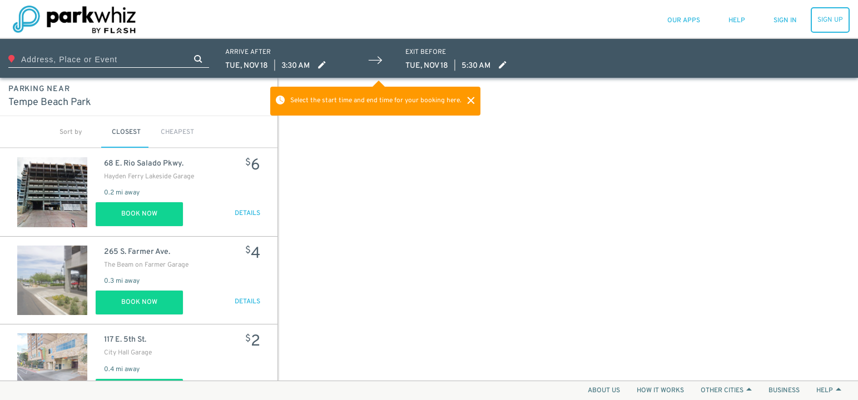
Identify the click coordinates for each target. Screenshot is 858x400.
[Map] (568, 229)
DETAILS (247, 213)
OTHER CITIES (726, 390)
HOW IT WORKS (660, 390)
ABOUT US (604, 390)
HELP (828, 390)
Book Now (139, 213)
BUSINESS (784, 390)
